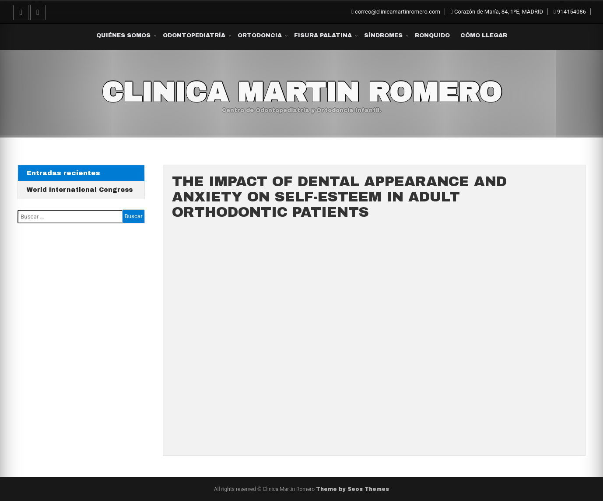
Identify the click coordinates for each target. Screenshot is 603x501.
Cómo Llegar (483, 35)
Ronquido (432, 35)
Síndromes (383, 35)
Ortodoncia (260, 35)
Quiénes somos (123, 35)
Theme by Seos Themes (352, 489)
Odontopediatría (194, 35)
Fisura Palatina (323, 35)
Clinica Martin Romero (301, 92)
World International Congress (80, 190)
